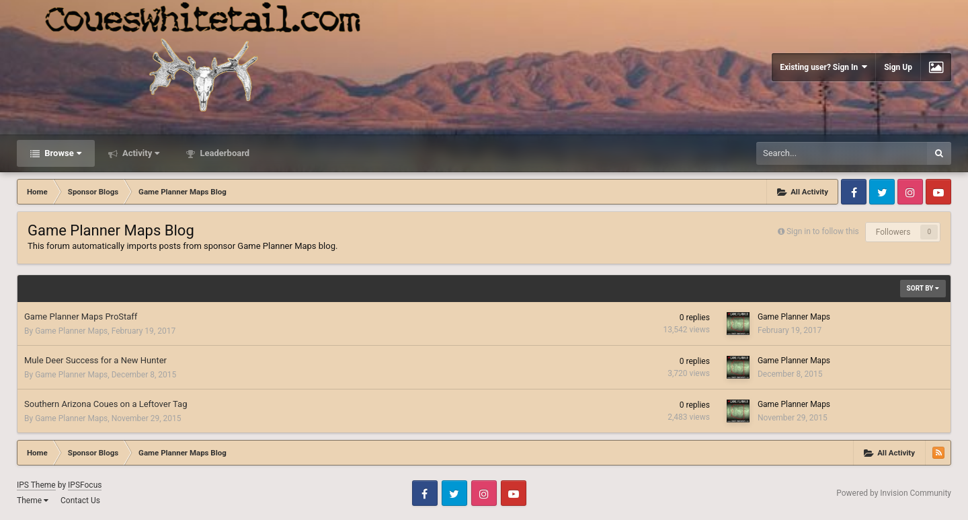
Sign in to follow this (823, 231)
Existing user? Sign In (823, 67)
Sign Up (898, 67)
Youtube (938, 192)
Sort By (923, 288)
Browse (61, 153)
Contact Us (80, 500)
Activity (140, 153)
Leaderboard (223, 153)
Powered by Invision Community (893, 493)
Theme (32, 500)
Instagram (910, 192)
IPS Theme (36, 485)
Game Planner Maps (71, 331)
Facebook (853, 192)
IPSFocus (85, 485)
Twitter (882, 192)
